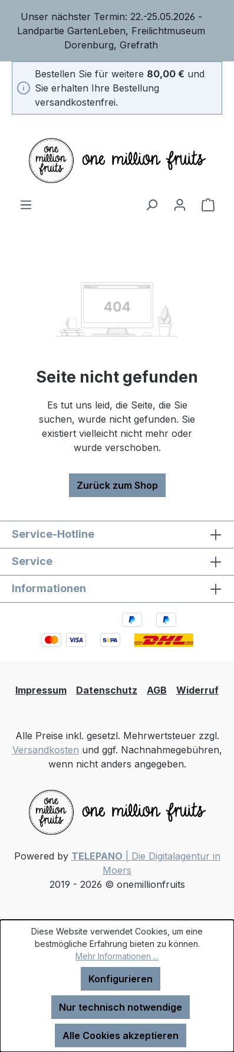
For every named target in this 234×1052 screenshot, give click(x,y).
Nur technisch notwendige (120, 1007)
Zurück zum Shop (117, 485)
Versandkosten (45, 750)
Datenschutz (106, 690)
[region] (117, 30)
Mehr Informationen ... (117, 956)
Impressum (41, 690)
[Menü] (26, 204)
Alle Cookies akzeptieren (120, 1035)
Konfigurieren (120, 979)
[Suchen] (151, 204)
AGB (157, 690)
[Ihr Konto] (180, 204)
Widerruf (197, 690)
